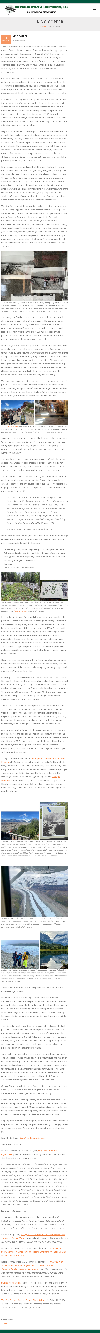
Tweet (5, 1323)
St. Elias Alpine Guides (9, 426)
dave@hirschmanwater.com (32, 1138)
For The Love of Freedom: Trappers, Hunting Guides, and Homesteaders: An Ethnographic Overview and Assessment (32, 1265)
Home (43, 26)
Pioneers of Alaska (20, 611)
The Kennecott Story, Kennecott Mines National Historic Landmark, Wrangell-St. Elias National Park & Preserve (33, 1252)
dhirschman (20, 40)
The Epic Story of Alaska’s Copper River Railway (23, 1300)
